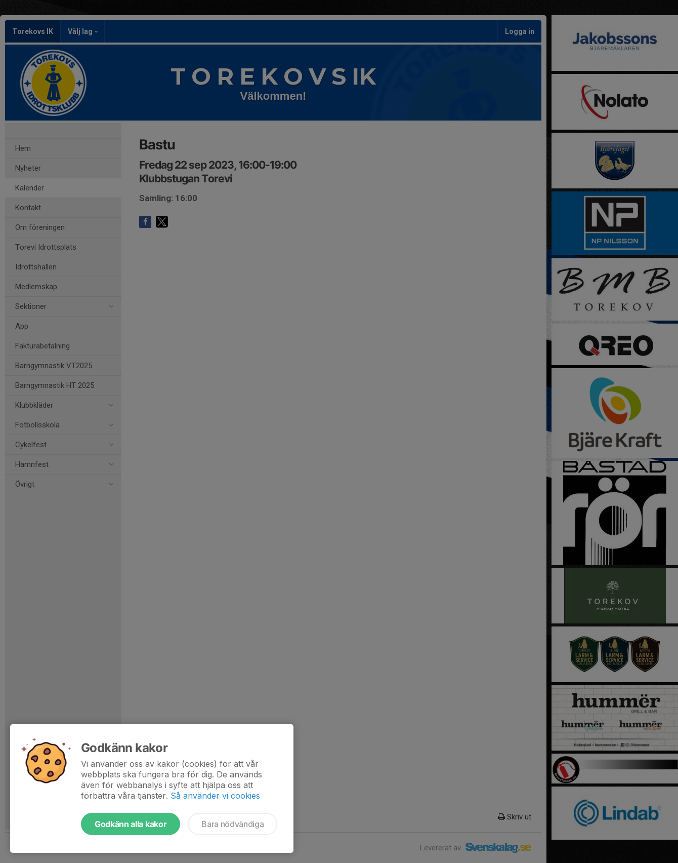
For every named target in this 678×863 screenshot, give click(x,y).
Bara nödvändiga (232, 824)
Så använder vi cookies (215, 796)
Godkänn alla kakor (130, 824)
